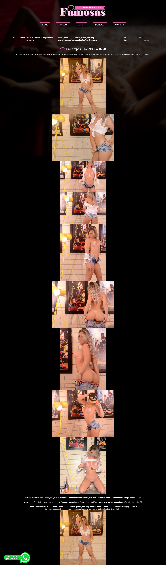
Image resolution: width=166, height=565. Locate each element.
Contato (119, 24)
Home (45, 24)
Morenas (100, 24)
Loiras (81, 24)
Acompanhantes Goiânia (94, 508)
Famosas (63, 24)
